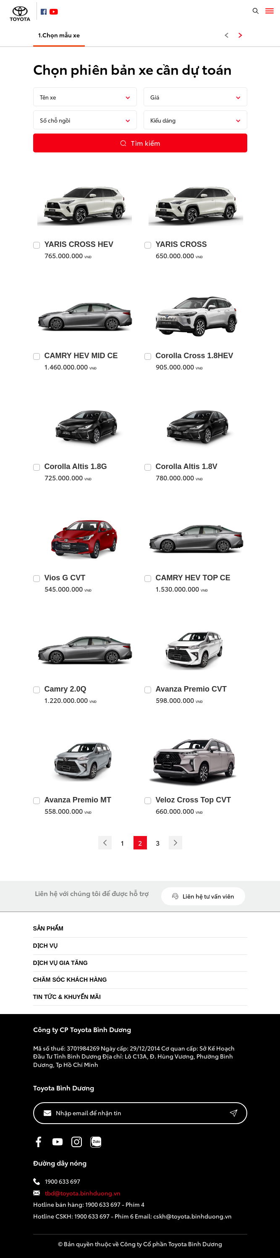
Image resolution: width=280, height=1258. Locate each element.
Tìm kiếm (140, 142)
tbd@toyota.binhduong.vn (76, 1193)
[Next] (175, 842)
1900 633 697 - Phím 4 (114, 1204)
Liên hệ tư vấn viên (203, 896)
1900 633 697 (56, 1181)
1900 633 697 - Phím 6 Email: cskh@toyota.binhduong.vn (153, 1216)
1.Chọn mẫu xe (59, 35)
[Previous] (105, 842)
